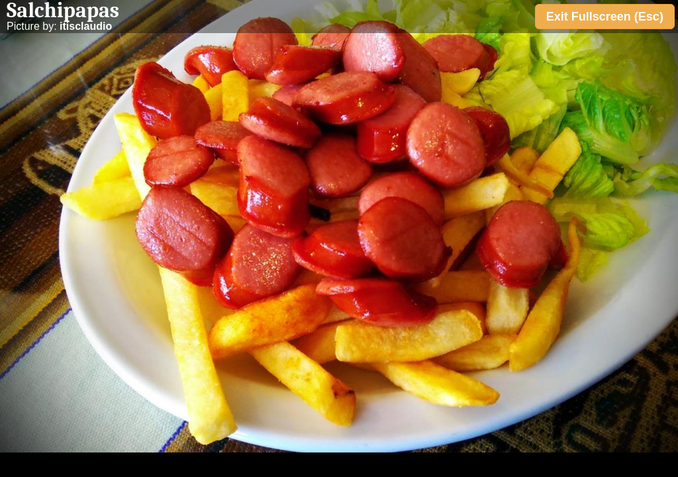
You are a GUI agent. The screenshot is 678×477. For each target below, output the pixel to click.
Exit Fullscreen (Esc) (604, 16)
